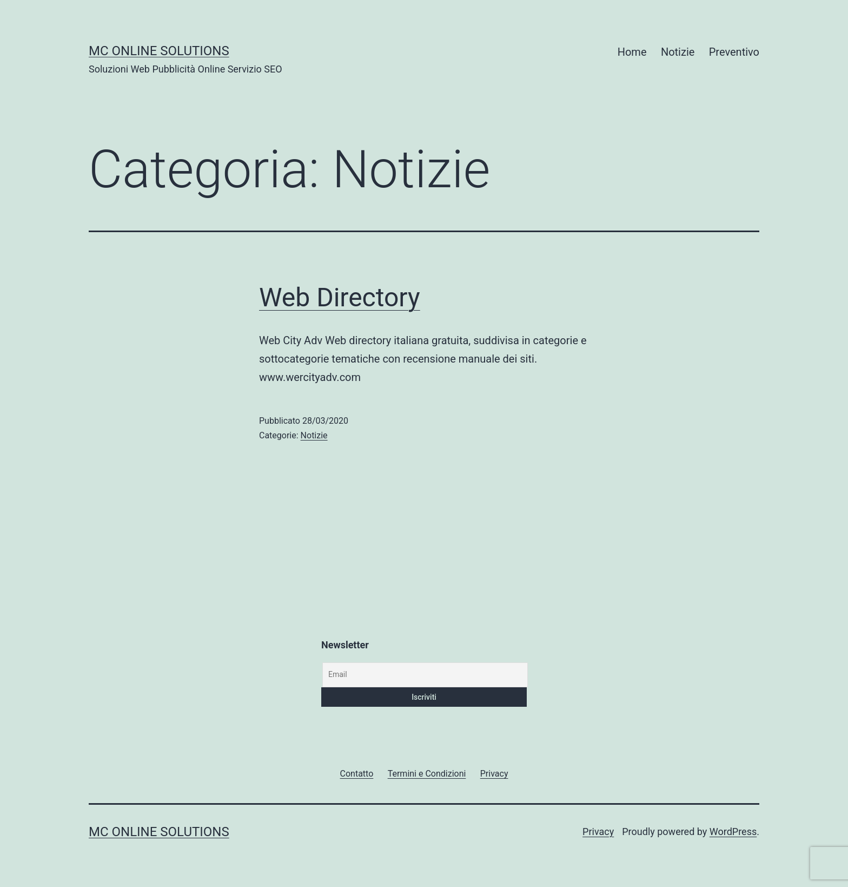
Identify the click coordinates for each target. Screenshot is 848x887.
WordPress (733, 831)
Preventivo (734, 51)
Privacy (598, 831)
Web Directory (339, 297)
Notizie (677, 51)
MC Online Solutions (159, 50)
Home (632, 51)
